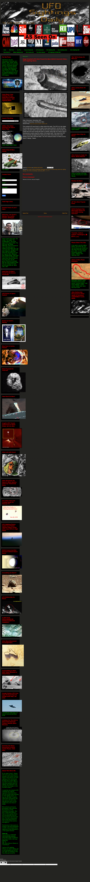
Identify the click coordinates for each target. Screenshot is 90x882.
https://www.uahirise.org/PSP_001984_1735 (38, 123)
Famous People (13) (28, 49)
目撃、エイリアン (46, 170)
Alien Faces (11, 49)
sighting (64, 169)
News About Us (7, 52)
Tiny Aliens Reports (40, 52)
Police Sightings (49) (74, 49)
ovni (51, 169)
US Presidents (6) (40, 49)
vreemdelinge (34, 170)
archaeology (37, 169)
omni (49, 169)
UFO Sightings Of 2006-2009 (54, 52)
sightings (24, 170)
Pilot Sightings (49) (50, 49)
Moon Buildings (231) (62, 49)
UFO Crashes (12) (30, 52)
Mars (46, 169)
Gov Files (19, 49)
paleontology (54, 169)
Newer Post (25, 213)
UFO (28, 170)
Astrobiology (42, 169)
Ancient (33, 169)
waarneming (40, 170)
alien (28, 169)
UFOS (30, 170)
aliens (30, 169)
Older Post (64, 213)
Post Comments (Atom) (47, 216)
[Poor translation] (5, 863)
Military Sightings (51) (18, 52)
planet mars (60, 169)
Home (5, 49)
